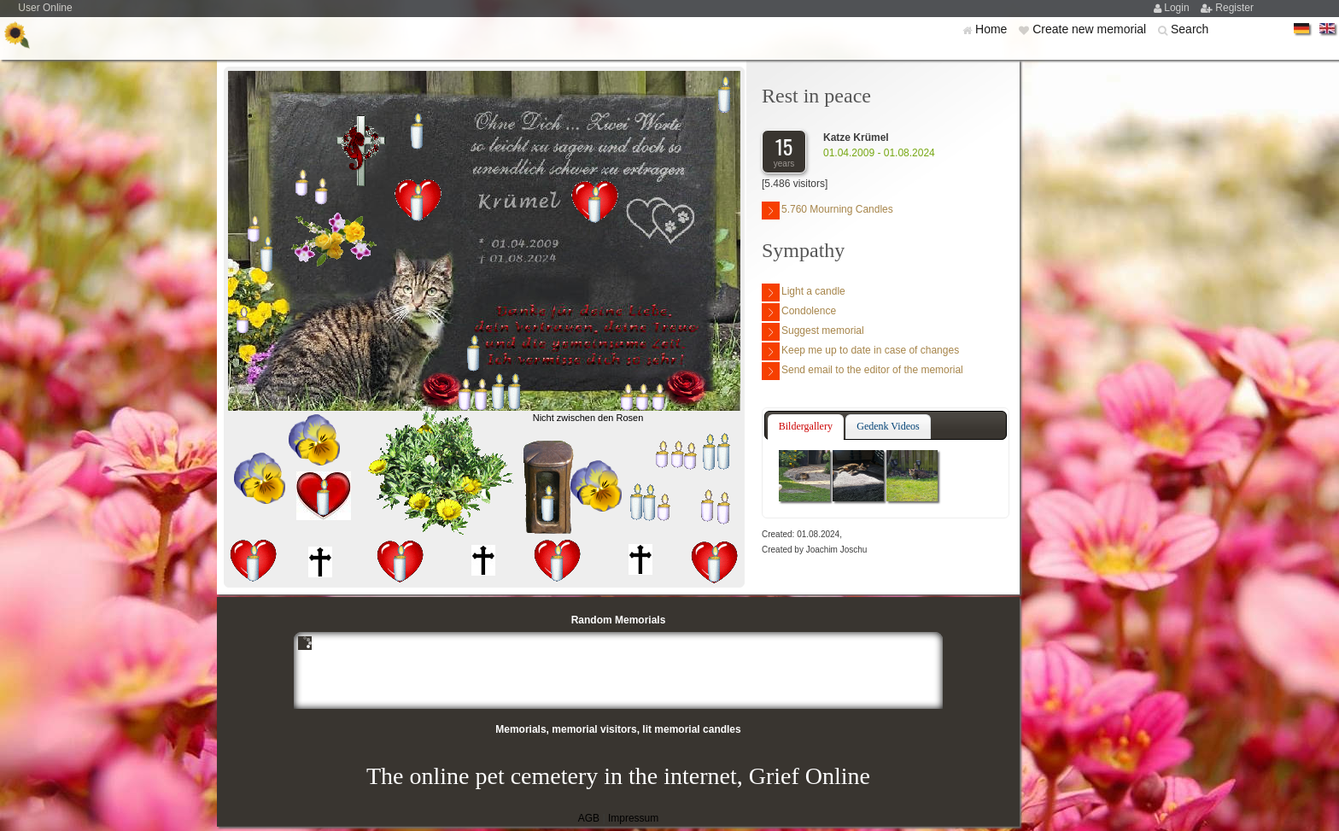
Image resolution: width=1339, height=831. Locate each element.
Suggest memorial (813, 332)
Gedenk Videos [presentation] (888, 426)
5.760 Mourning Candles (827, 210)
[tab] (806, 427)
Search (1189, 29)
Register (1234, 8)
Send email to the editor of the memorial (862, 371)
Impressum (633, 818)
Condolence (799, 312)
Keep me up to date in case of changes (860, 351)
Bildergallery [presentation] (806, 426)
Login (1178, 8)
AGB (588, 818)
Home (992, 29)
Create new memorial (1090, 29)
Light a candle (803, 292)
